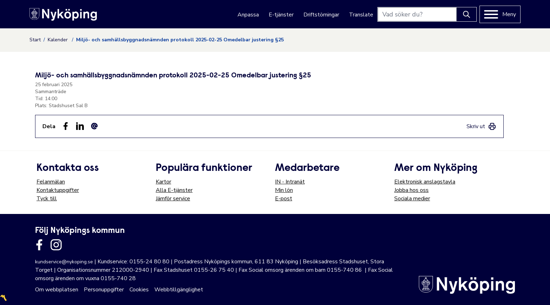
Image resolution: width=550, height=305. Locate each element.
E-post (283, 198)
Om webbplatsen (56, 289)
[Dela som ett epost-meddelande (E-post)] (94, 126)
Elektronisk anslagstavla (424, 182)
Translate (361, 15)
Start (35, 39)
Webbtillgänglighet (178, 289)
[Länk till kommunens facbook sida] (39, 245)
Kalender (58, 39)
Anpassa (248, 15)
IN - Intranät (290, 182)
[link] (481, 126)
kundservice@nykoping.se (64, 261)
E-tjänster (281, 15)
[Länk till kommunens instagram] (56, 245)
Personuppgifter (104, 289)
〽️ (3, 298)
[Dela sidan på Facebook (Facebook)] (65, 126)
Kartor (163, 182)
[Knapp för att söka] (466, 14)
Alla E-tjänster (174, 190)
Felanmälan (50, 182)
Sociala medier (412, 198)
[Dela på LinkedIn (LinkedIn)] (80, 126)
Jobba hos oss (411, 190)
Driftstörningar (321, 15)
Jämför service (173, 198)
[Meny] (500, 14)
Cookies (139, 289)
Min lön (284, 190)
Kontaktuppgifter (57, 190)
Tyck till (46, 198)
